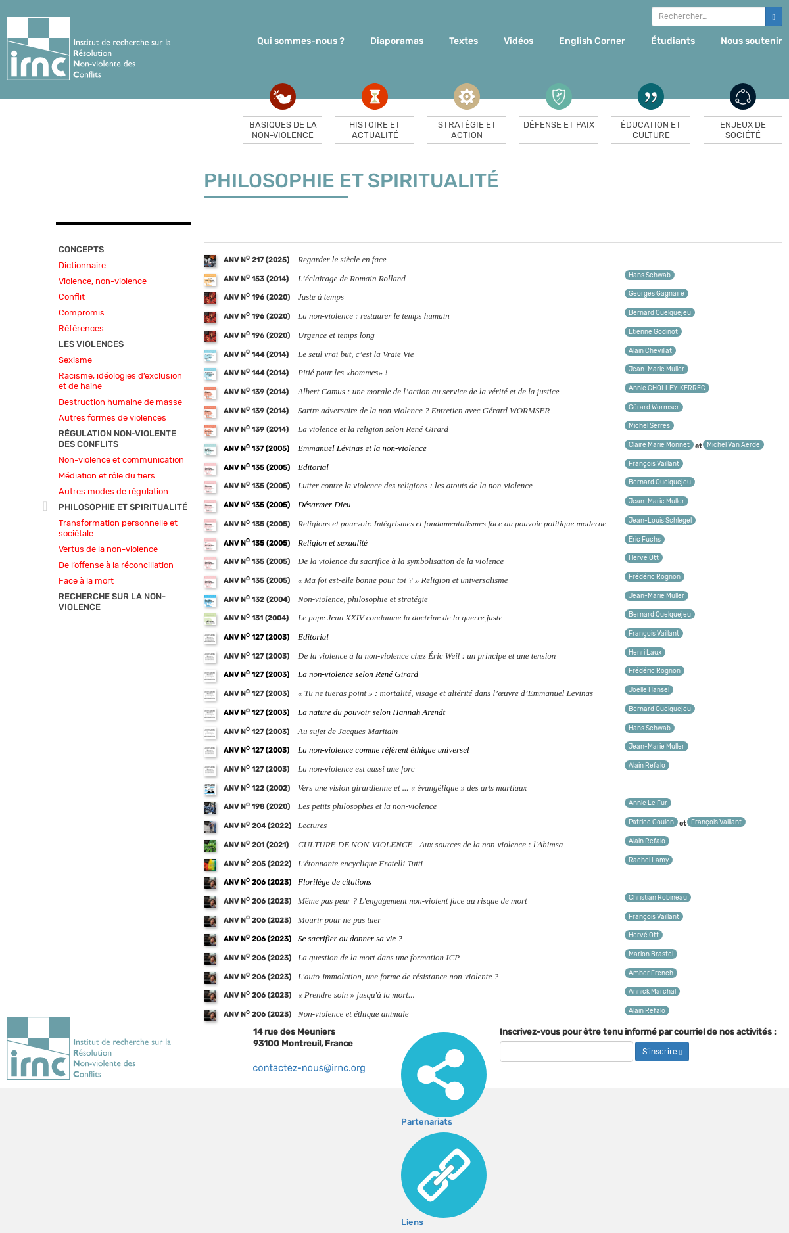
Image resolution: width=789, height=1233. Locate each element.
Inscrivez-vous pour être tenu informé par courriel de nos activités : (638, 1031)
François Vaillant (654, 464)
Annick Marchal (652, 992)
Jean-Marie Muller (656, 369)
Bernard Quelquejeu (660, 313)
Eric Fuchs (645, 540)
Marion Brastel (651, 954)
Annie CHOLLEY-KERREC (667, 388)
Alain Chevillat (650, 351)
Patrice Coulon (651, 822)
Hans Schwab (650, 275)
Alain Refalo (647, 766)
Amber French (651, 973)
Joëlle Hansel (649, 690)
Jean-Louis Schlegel (660, 520)
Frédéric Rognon (655, 577)
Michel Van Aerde (733, 445)
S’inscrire (662, 1051)
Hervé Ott (644, 558)
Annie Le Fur (648, 803)
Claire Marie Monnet (659, 445)
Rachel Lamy (649, 860)
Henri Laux (645, 653)
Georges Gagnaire (656, 294)
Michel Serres (649, 426)
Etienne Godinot (653, 332)
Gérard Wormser (654, 407)
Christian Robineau (658, 898)
